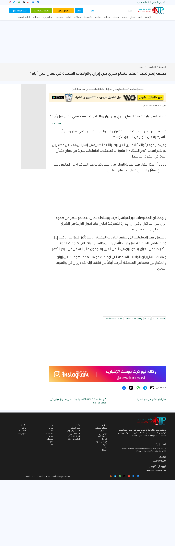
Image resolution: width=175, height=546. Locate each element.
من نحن (24, 494)
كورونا (104, 505)
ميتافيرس (48, 17)
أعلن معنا (23, 497)
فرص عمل (63, 10)
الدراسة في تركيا (74, 505)
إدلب (51, 497)
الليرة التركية (102, 502)
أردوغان (104, 516)
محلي (132, 17)
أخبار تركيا (103, 491)
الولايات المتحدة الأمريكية (113, 384)
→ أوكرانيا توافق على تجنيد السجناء (151, 465)
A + (59, 189)
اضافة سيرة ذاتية (41, 10)
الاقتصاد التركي (74, 499)
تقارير (68, 17)
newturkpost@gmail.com (156, 536)
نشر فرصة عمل (19, 10)
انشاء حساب (143, 2)
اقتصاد (116, 17)
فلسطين (49, 505)
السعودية (49, 499)
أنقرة (105, 510)
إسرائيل (147, 384)
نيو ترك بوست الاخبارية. (32, 542)
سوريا (51, 494)
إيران (140, 384)
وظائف (77, 491)
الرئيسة (148, 17)
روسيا (51, 502)
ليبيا (52, 510)
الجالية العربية (24, 17)
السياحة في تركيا (74, 502)
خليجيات (36, 17)
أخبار (140, 17)
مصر (51, 508)
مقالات (77, 17)
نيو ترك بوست (130, 384)
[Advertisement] (87, 41)
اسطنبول (103, 497)
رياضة (97, 17)
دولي (124, 17)
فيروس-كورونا (101, 508)
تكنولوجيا (88, 17)
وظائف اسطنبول (100, 494)
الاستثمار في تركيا (73, 497)
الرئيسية (162, 67)
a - (53, 189)
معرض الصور (22, 499)
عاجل (105, 513)
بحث (79, 10)
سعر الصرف (75, 494)
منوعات (59, 17)
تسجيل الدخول (158, 2)
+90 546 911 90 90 (159, 527)
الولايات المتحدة (159, 384)
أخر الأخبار (152, 67)
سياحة (107, 17)
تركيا (51, 491)
